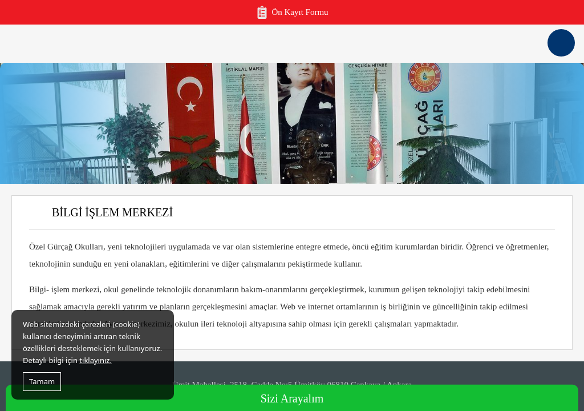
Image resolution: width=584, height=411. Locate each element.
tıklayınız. (95, 360)
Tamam (42, 381)
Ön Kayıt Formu (292, 12)
